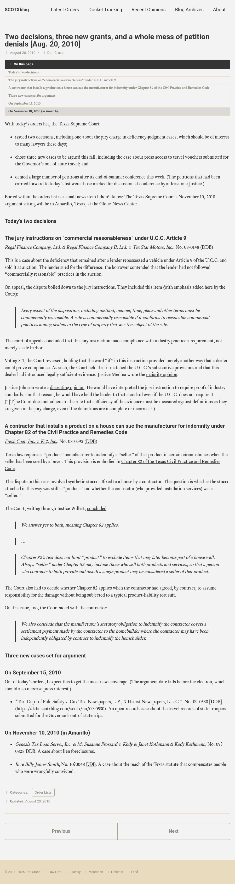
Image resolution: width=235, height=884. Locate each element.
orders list (39, 125)
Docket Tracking (105, 9)
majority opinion (161, 378)
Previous (61, 838)
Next (174, 838)
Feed (133, 872)
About (219, 9)
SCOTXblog (17, 9)
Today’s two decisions (25, 72)
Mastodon (94, 872)
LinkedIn (115, 872)
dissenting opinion (67, 391)
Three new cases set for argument (32, 96)
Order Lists (43, 798)
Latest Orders (65, 9)
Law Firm (53, 872)
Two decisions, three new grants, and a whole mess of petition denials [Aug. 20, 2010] (107, 40)
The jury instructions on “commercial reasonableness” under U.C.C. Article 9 (66, 80)
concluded (96, 513)
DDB (206, 249)
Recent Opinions (148, 9)
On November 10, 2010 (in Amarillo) (36, 112)
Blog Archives (189, 9)
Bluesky (73, 872)
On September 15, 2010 (25, 104)
